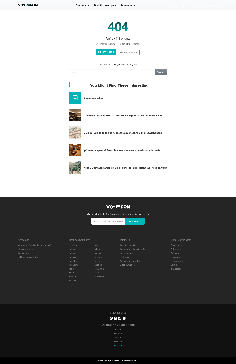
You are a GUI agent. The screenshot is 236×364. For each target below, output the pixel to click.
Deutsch (118, 341)
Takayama (99, 268)
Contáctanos (24, 253)
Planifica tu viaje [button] (104, 5)
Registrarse (212, 5)
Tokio (96, 272)
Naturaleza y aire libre (130, 261)
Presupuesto (177, 261)
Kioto (71, 268)
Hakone (72, 249)
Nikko (97, 249)
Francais (118, 333)
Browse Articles (129, 52)
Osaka (97, 261)
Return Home (106, 51)
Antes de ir (176, 249)
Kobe (71, 272)
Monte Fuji (74, 276)
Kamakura (73, 261)
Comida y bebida (128, 245)
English (118, 329)
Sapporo (98, 264)
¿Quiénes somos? (26, 249)
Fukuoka (73, 245)
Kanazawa (74, 264)
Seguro (174, 264)
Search (161, 72)
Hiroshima (73, 257)
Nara (96, 245)
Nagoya (72, 280)
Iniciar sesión (198, 5)
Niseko (97, 253)
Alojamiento (176, 245)
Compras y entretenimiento (132, 249)
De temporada (126, 253)
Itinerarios (175, 257)
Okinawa (98, 257)
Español (118, 345)
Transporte (176, 268)
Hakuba (72, 253)
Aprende (175, 253)
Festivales (125, 257)
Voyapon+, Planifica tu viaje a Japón (35, 245)
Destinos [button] (81, 5)
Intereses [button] (127, 5)
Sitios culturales (127, 264)
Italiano (118, 337)
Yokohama (99, 276)
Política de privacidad (28, 257)
